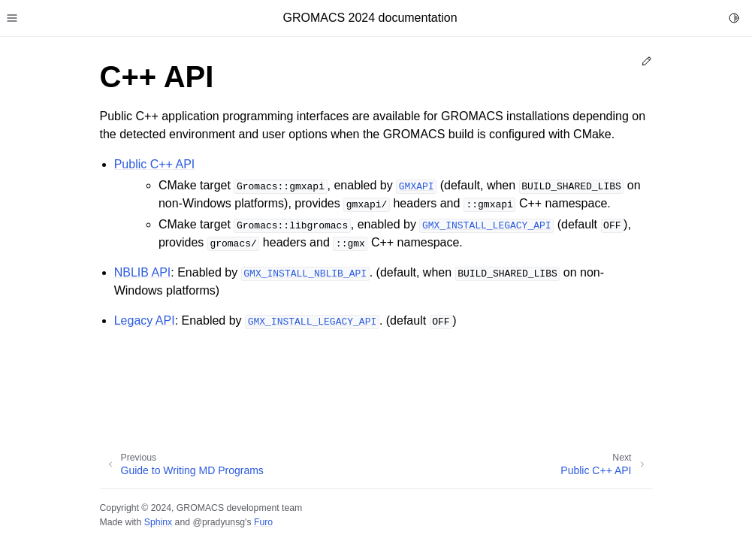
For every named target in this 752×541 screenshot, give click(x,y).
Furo (263, 522)
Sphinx (158, 522)
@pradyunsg (218, 522)
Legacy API (144, 320)
